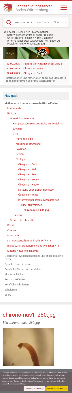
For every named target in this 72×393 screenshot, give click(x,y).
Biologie (48, 34)
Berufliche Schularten (17, 284)
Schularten (11, 289)
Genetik (20, 154)
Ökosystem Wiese (33, 68)
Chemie (11, 230)
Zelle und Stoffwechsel (28, 143)
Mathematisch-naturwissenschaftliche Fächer (28, 33)
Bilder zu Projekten (31, 204)
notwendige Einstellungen (34, 389)
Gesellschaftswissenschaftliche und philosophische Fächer (34, 257)
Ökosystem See (27, 174)
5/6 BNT (17, 128)
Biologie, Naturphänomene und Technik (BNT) (33, 245)
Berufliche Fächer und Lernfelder (23, 269)
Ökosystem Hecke (28, 184)
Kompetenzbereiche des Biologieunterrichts (37, 123)
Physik (11, 225)
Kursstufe (18, 215)
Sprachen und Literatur (18, 264)
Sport (8, 294)
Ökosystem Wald (27, 169)
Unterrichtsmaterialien (20, 37)
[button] (43, 22)
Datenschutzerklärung (16, 384)
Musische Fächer (14, 274)
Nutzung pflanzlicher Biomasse (36, 189)
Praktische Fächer (15, 279)
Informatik (13, 235)
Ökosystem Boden (28, 179)
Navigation (12, 96)
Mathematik (14, 108)
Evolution (21, 149)
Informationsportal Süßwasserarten (27, 40)
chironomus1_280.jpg (36, 210)
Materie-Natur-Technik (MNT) (23, 250)
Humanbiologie (24, 138)
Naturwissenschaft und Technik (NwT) (29, 240)
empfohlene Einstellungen (57, 389)
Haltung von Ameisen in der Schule (42, 63)
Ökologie (47, 37)
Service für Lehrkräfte (22, 220)
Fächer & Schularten (18, 32)
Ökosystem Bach (33, 73)
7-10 (37, 37)
